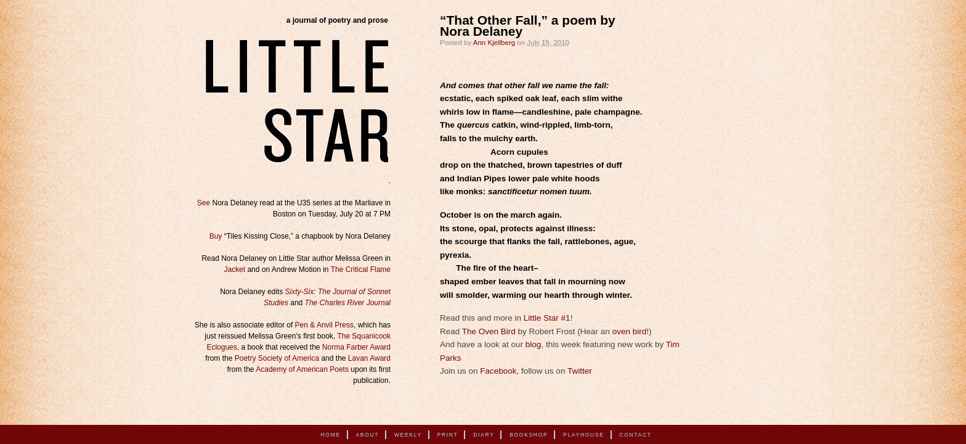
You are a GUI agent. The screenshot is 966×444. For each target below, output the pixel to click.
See (203, 203)
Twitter (579, 371)
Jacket (234, 269)
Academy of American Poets (302, 369)
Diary (483, 435)
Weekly (408, 435)
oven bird (629, 331)
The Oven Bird (489, 331)
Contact (635, 435)
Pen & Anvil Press (324, 325)
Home (331, 435)
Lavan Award (369, 358)
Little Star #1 (547, 318)
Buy (215, 236)
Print (447, 435)
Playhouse (583, 435)
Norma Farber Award (356, 347)
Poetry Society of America (277, 358)
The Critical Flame (361, 269)
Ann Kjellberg (494, 42)
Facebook (498, 371)
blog (534, 344)
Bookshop (528, 435)
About (367, 435)
